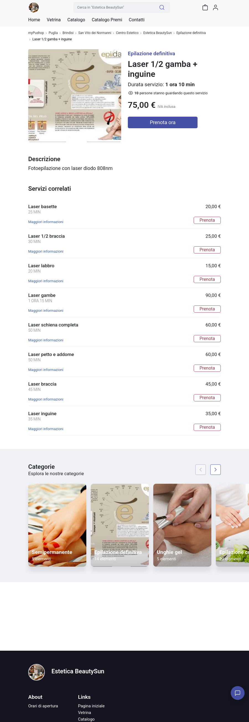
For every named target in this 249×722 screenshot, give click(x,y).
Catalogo (76, 20)
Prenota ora (163, 122)
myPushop (36, 33)
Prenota (207, 220)
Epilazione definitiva (191, 33)
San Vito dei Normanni (94, 33)
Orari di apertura (43, 705)
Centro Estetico (127, 33)
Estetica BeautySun (157, 33)
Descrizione (44, 159)
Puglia (53, 33)
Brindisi (68, 33)
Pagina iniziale (91, 705)
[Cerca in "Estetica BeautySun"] (114, 7)
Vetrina (84, 712)
